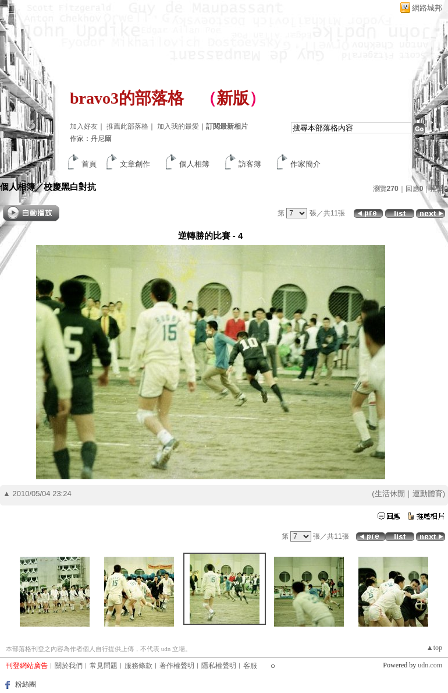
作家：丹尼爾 (91, 139)
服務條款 (138, 666)
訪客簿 (250, 164)
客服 (250, 666)
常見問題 (104, 666)
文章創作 (135, 164)
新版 (232, 98)
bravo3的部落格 (127, 98)
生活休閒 (390, 493)
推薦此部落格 (127, 126)
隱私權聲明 (218, 666)
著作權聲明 (176, 666)
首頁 (89, 164)
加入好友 (84, 126)
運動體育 (428, 493)
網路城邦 (427, 7)
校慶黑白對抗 (70, 187)
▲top (434, 648)
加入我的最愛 (178, 126)
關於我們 (69, 666)
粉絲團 (25, 684)
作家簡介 (305, 164)
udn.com (430, 665)
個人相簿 (194, 164)
